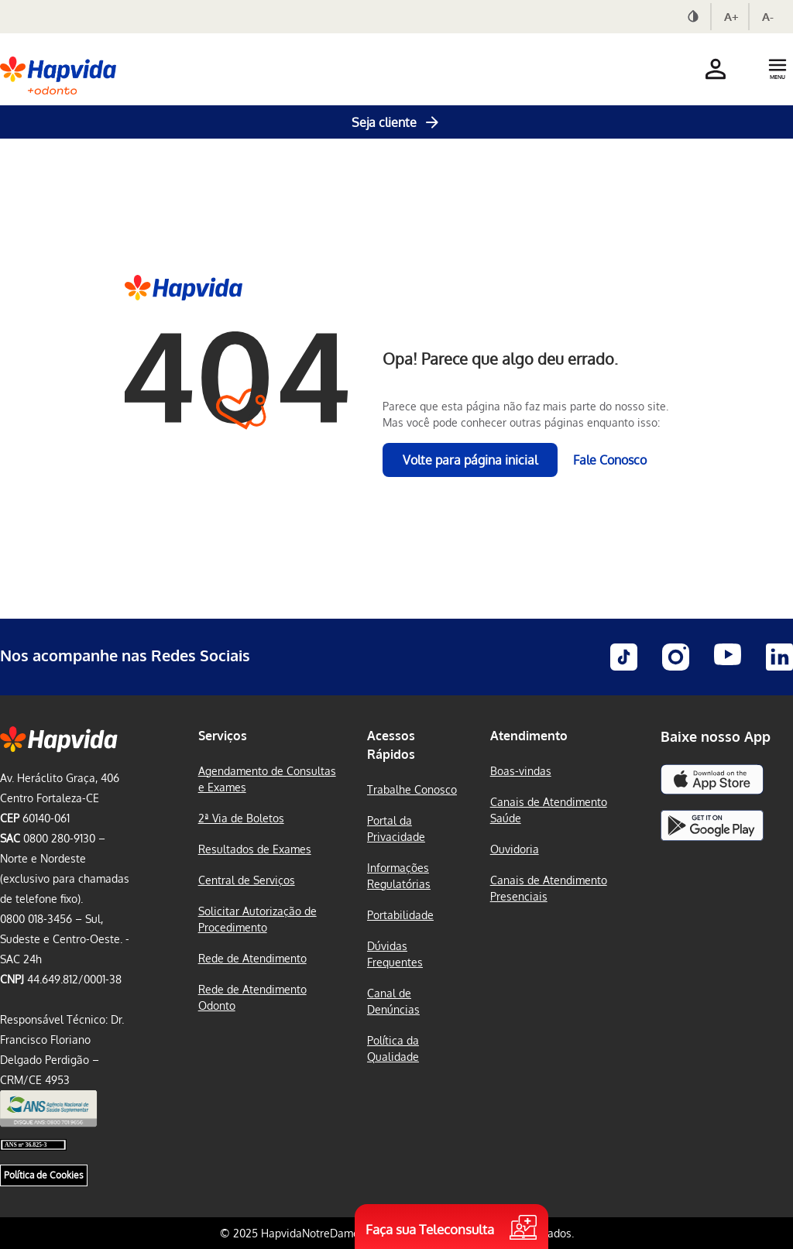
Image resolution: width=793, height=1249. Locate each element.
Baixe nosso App (716, 736)
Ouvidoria (514, 849)
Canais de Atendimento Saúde (548, 810)
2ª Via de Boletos (241, 818)
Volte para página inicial (470, 460)
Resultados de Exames (254, 849)
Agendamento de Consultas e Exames (267, 779)
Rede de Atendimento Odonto (252, 997)
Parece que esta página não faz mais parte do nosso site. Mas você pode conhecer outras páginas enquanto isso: (525, 414)
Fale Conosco (610, 460)
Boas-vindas (520, 770)
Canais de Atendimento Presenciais (548, 888)
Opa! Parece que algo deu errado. (500, 358)
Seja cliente (396, 122)
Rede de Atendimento (252, 958)
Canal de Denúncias (393, 1001)
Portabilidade (400, 914)
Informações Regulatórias (399, 875)
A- (768, 16)
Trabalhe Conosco (412, 789)
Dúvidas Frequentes (395, 954)
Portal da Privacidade (396, 828)
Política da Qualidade (393, 1048)
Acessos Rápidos (391, 745)
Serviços (222, 735)
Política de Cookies (44, 1175)
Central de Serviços (246, 880)
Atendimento (529, 735)
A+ (731, 16)
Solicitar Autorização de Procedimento (257, 919)
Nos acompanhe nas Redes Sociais (125, 655)
